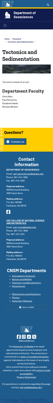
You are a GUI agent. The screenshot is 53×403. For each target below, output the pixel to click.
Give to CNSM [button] (26, 307)
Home (7, 39)
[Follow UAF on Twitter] (34, 336)
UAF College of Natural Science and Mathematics (25, 221)
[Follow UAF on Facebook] (19, 336)
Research (17, 39)
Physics (16, 297)
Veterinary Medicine (22, 301)
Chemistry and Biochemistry (26, 282)
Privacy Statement (26, 377)
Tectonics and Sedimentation (20, 42)
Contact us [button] (15, 141)
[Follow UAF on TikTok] (29, 336)
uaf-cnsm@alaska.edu (24, 227)
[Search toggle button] (48, 4)
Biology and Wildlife (22, 279)
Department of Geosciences (25, 15)
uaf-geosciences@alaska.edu (28, 173)
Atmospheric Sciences (23, 276)
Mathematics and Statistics (26, 294)
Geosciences (18, 286)
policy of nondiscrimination (35, 356)
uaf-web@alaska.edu (30, 387)
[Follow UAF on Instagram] (23, 336)
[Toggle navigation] (5, 25)
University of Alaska (23, 346)
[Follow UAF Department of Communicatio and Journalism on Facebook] (9, 212)
